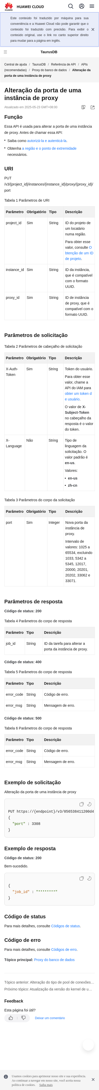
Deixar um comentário (50, 1018)
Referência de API (63, 64)
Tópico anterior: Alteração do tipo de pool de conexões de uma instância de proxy (49, 982)
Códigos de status (65, 926)
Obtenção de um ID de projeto (79, 253)
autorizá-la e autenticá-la (46, 141)
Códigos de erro (64, 949)
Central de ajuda (15, 64)
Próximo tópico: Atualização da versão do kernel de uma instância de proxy (49, 989)
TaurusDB (39, 64)
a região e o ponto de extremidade (49, 148)
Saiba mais (46, 1085)
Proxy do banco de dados (49, 70)
